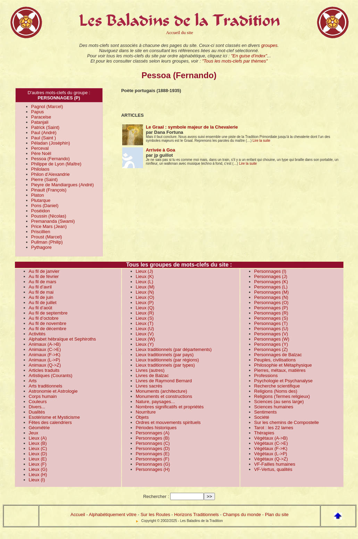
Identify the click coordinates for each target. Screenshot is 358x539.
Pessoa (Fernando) (50, 158)
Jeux (33, 432)
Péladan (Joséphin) (50, 143)
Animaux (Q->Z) (45, 365)
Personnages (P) (271, 307)
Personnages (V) (271, 333)
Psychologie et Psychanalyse (283, 380)
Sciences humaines (273, 406)
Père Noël (41, 153)
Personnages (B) (153, 438)
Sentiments (265, 412)
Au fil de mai (41, 292)
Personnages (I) (270, 271)
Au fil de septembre (48, 313)
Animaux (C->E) (45, 349)
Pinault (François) (49, 190)
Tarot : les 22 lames (273, 427)
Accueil (77, 514)
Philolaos (40, 169)
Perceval (40, 148)
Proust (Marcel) (46, 236)
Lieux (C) (38, 448)
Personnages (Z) (271, 349)
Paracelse (41, 117)
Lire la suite (261, 140)
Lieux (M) (145, 286)
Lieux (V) (145, 333)
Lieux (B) (38, 443)
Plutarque (41, 200)
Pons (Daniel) (45, 205)
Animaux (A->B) (45, 344)
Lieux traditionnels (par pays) (165, 354)
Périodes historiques (156, 427)
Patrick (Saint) (45, 127)
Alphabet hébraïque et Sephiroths (62, 339)
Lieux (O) (145, 297)
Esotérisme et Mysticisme (54, 417)
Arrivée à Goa (160, 150)
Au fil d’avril (40, 286)
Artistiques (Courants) (51, 375)
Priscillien (40, 231)
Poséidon (40, 210)
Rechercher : (156, 496)
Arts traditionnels (46, 386)
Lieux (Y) (145, 344)
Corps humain (43, 396)
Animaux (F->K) (44, 354)
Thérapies (264, 432)
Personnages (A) (153, 432)
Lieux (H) (38, 474)
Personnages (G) (153, 464)
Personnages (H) (153, 469)
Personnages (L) (271, 286)
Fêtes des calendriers (50, 422)
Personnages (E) (153, 453)
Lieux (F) (38, 464)
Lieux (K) (145, 276)
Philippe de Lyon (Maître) (56, 163)
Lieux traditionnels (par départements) (174, 349)
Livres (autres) (150, 370)
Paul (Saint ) (43, 137)
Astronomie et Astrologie (53, 391)
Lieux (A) (38, 438)
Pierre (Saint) (44, 179)
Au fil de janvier (44, 271)
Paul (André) (44, 132)
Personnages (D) (153, 448)
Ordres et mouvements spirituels (168, 422)
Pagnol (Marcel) (47, 106)
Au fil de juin (41, 297)
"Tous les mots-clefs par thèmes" (235, 61)
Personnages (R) (271, 313)
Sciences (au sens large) (279, 401)
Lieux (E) (38, 459)
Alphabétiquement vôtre (112, 514)
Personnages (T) (271, 323)
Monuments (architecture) (161, 391)
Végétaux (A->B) (271, 438)
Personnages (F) (152, 459)
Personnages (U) (271, 328)
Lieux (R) (145, 313)
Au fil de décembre (47, 328)
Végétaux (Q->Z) (271, 459)
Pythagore (41, 247)
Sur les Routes (155, 514)
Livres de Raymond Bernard (164, 380)
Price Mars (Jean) (49, 226)
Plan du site (277, 514)
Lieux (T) (144, 323)
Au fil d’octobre (44, 318)
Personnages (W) (271, 339)
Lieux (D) (38, 453)
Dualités (37, 412)
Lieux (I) (37, 479)
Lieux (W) (145, 339)
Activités (37, 333)
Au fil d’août (40, 307)
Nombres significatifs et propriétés (170, 406)
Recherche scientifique (277, 386)
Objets (142, 417)
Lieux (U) (145, 328)
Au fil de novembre (47, 323)
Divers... (37, 406)
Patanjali (40, 122)
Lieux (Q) (145, 307)
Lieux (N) (145, 292)
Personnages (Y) (271, 344)
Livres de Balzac (152, 375)
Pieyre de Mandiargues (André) (62, 184)
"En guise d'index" (249, 55)
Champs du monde (242, 514)
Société (261, 417)
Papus (37, 111)
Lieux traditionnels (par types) (165, 365)
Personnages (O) (271, 302)
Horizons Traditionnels (196, 514)
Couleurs (38, 401)
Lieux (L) (144, 281)
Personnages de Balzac (278, 354)
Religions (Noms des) (275, 391)
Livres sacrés (149, 386)
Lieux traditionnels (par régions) (167, 359)
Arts (33, 380)
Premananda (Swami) (53, 221)
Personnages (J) (270, 276)
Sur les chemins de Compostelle (286, 422)
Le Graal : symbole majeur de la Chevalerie (192, 127)
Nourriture (146, 412)
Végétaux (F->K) (271, 448)
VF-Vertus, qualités (273, 469)
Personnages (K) (271, 281)
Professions (266, 375)
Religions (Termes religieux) (282, 396)
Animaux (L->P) (44, 359)
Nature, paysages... (155, 401)
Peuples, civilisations (275, 359)
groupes (269, 45)
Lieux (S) (145, 318)
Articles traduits (44, 370)
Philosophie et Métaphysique (283, 365)
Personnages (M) (271, 292)
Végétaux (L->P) (270, 453)
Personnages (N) (271, 297)
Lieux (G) (38, 469)
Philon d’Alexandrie (50, 174)
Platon (37, 195)
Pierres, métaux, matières (280, 370)
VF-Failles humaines (274, 464)
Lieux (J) (144, 271)
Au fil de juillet (43, 302)
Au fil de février (44, 276)
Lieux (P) (145, 302)
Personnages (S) (271, 318)
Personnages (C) (153, 443)
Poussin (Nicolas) (48, 216)
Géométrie (39, 427)
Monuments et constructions (164, 396)
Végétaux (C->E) (271, 443)
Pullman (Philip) (47, 242)
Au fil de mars (42, 281)
